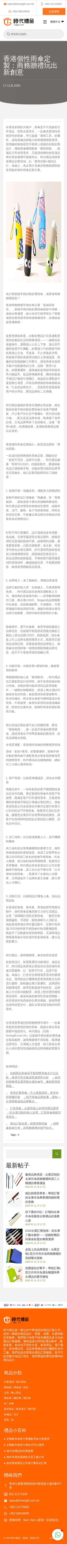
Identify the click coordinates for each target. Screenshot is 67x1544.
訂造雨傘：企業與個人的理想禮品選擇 (34, 1108)
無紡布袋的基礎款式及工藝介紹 (25, 1456)
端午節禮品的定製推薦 (19, 1450)
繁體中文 (57, 21)
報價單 (54, 11)
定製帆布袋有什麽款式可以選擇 (25, 1444)
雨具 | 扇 (9, 1419)
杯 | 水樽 (9, 1403)
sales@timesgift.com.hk (19, 4)
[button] (57, 1534)
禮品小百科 (15, 1430)
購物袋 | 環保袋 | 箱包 (16, 1387)
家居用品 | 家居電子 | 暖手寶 (20, 1408)
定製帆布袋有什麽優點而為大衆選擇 (27, 1438)
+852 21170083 (51, 4)
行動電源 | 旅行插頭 (15, 1381)
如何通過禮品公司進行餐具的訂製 (26, 1463)
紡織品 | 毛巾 (11, 1414)
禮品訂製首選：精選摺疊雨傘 (28, 1123)
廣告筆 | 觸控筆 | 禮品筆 (17, 1397)
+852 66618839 (19, 11)
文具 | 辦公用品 (12, 1392)
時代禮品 (46, 157)
